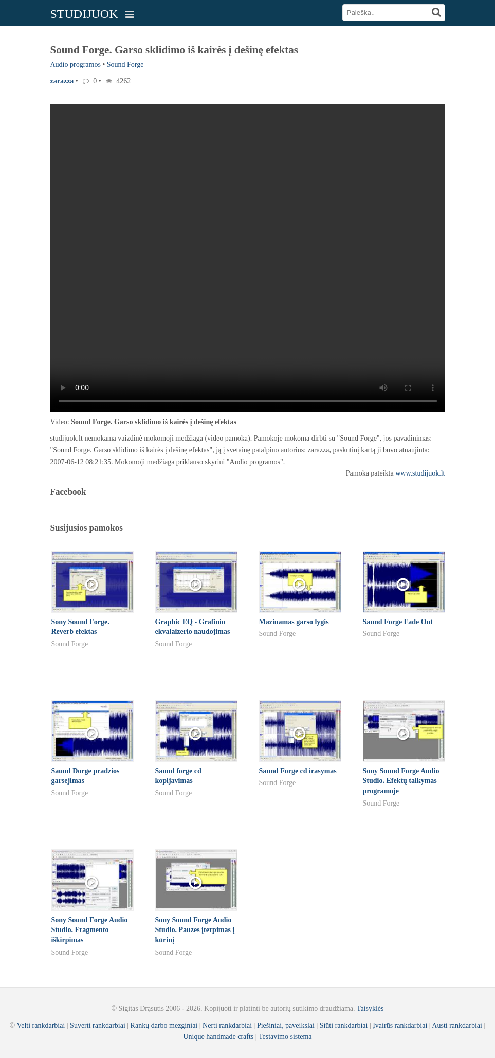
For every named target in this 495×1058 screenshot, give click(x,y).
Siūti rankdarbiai (344, 1025)
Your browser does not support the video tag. (247, 258)
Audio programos (75, 64)
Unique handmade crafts (218, 1037)
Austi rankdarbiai (457, 1025)
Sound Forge (125, 64)
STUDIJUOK (84, 14)
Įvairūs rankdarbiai (400, 1025)
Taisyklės (370, 1008)
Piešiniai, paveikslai (286, 1025)
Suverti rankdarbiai (97, 1025)
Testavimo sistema (285, 1037)
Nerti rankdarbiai (227, 1025)
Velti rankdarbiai (41, 1025)
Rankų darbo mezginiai (164, 1025)
